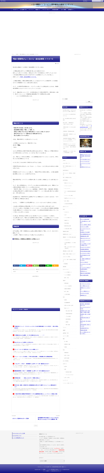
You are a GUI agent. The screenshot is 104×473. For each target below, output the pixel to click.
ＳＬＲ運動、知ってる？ (85, 285)
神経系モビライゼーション (85, 166)
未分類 (57, 63)
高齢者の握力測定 (84, 330)
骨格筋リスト (37, 9)
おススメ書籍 (63, 9)
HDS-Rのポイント (84, 271)
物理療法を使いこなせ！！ (67, 234)
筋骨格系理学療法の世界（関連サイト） (59, 466)
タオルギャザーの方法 (85, 293)
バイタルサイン (67, 239)
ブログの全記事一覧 (47, 466)
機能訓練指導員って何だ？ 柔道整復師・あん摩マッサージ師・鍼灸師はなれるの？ (32, 370)
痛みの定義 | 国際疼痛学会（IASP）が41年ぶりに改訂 (68, 123)
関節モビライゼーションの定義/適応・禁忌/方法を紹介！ (85, 156)
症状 (64, 297)
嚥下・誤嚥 (66, 291)
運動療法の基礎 (66, 231)
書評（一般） (66, 277)
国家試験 (64, 266)
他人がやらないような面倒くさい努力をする (24, 342)
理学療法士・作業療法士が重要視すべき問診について (27, 239)
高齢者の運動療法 (67, 288)
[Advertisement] (52, 23)
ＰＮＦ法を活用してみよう (85, 159)
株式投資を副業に (55, 9)
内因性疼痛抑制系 (69, 313)
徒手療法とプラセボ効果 (85, 232)
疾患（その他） (67, 355)
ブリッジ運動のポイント (85, 291)
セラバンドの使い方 (84, 262)
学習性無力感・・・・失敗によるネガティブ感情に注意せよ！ (28, 377)
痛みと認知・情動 (69, 310)
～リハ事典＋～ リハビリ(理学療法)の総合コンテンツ (52, 4)
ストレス (64, 327)
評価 (37, 271)
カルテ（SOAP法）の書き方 (86, 224)
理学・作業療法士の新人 (67, 177)
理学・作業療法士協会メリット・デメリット (69, 167)
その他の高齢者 (67, 294)
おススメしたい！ (66, 269)
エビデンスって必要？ (85, 226)
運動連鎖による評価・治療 (67, 251)
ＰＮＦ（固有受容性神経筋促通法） (70, 192)
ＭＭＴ (65, 214)
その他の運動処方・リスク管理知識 (70, 243)
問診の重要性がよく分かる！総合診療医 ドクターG (33, 59)
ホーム (36, 425)
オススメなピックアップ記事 (19, 433)
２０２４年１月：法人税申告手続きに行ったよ (69, 115)
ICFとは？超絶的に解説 (85, 219)
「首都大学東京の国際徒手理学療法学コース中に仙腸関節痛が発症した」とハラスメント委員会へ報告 (36, 393)
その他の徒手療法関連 (68, 203)
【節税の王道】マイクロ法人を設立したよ (69, 128)
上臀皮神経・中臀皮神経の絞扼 (68, 131)
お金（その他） (67, 377)
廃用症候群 (66, 283)
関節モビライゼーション (68, 183)
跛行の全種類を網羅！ (85, 275)
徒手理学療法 (65, 180)
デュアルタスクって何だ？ (85, 253)
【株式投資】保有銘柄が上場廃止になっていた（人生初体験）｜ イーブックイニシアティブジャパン (69, 140)
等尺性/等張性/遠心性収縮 (85, 251)
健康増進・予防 (66, 333)
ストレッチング (67, 188)
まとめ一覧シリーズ (66, 163)
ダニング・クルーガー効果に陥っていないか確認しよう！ (27, 349)
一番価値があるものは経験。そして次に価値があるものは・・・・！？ (29, 335)
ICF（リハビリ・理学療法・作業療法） (69, 174)
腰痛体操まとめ (83, 295)
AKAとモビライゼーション (85, 238)
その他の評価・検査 (68, 228)
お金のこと (65, 363)
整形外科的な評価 (67, 225)
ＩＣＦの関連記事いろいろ (18, 437)
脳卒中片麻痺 (66, 358)
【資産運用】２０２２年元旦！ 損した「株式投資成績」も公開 (69, 152)
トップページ (57, 448)
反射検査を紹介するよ (85, 328)
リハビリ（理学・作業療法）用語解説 (69, 260)
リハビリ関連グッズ (68, 272)
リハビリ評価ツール (68, 217)
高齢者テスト (66, 220)
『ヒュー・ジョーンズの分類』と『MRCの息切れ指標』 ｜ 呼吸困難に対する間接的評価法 (33, 356)
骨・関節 (66, 341)
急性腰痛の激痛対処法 (85, 249)
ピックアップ (65, 380)
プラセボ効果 (68, 316)
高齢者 (64, 280)
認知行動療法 (68, 319)
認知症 (65, 299)
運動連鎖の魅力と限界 (85, 236)
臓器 (64, 338)
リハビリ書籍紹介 (67, 274)
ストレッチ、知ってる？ (85, 161)
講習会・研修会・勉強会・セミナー (69, 253)
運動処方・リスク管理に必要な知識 (69, 237)
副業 (65, 369)
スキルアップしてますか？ (85, 247)
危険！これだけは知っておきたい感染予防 (70, 247)
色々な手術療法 (66, 360)
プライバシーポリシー (46, 9)
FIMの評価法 (66, 223)
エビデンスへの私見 (66, 256)
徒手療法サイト (71, 9)
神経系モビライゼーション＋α (69, 198)
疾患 (64, 349)
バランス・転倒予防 (68, 286)
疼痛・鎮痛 (68, 324)
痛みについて (66, 308)
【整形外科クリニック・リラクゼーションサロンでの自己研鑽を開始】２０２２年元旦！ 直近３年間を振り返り (69, 146)
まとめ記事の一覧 (23, 9)
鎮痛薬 (67, 321)
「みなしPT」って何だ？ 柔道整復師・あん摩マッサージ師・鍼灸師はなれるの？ (32, 363)
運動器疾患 (66, 352)
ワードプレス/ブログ (69, 374)
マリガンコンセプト (68, 185)
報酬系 (64, 330)
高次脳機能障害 (67, 302)
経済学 (65, 366)
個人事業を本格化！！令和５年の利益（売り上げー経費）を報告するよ (69, 111)
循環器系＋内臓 (67, 344)
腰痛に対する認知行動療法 (85, 273)
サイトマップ (31, 9)
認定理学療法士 (66, 170)
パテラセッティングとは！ (85, 283)
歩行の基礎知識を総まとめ (85, 234)
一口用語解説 (65, 263)
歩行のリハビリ (66, 206)
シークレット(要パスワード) (68, 383)
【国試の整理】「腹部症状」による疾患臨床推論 (69, 135)
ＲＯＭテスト (66, 212)
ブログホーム (15, 9)
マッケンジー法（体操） (68, 195)
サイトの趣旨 (55, 451)
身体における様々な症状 (68, 305)
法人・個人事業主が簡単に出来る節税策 (69, 119)
